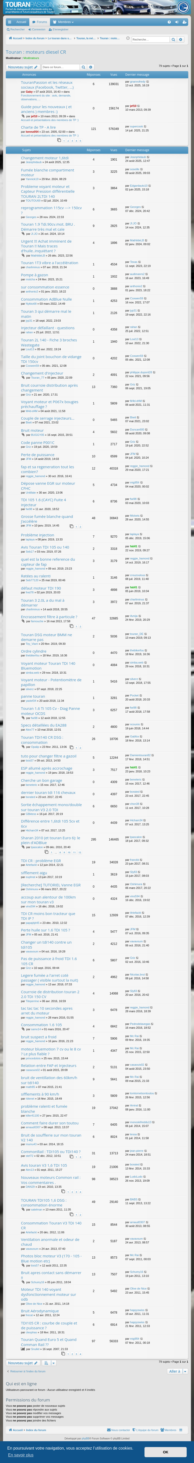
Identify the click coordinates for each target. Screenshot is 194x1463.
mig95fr (134, 482)
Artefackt (31, 864)
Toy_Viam (32, 643)
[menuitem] (151, 22)
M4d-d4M (31, 411)
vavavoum (32, 951)
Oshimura (32, 889)
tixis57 (30, 760)
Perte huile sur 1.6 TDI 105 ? (45, 929)
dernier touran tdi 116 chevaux (48, 792)
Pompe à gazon (34, 274)
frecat (29, 1315)
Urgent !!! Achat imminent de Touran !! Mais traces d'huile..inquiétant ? (46, 246)
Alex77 (30, 729)
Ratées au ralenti (36, 575)
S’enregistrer (60, 29)
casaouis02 (33, 1069)
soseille (134, 169)
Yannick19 (32, 179)
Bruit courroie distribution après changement (49, 388)
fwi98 (29, 509)
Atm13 (30, 1169)
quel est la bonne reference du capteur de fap (48, 562)
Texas (133, 261)
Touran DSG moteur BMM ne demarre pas (46, 637)
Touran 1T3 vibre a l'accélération (49, 262)
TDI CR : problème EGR (41, 860)
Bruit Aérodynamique (40, 1310)
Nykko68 (31, 303)
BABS (133, 1199)
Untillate (31, 492)
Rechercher (17, 29)
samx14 (36, 1029)
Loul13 (30, 349)
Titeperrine (32, 1001)
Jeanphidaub (34, 162)
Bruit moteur (32, 430)
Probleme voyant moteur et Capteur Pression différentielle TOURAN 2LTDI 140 (48, 191)
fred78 (30, 592)
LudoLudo (136, 1176)
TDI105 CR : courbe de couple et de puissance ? (49, 1325)
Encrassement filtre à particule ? (49, 616)
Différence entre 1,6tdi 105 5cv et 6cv (50, 823)
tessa (133, 1134)
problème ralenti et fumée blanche (44, 1109)
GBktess (31, 813)
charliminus (33, 267)
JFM (28, 458)
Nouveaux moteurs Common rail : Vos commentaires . (51, 1180)
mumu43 (31, 1144)
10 (69, 852)
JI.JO (34, 233)
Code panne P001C (37, 442)
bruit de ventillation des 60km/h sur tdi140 (49, 1080)
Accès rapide (10, 23)
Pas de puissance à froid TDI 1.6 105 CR (49, 961)
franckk (134, 859)
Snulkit (35, 1349)
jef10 (34, 116)
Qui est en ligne (21, 1384)
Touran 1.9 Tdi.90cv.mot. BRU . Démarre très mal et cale (48, 226)
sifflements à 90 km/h (40, 1094)
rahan (29, 332)
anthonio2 (32, 291)
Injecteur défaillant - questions (48, 327)
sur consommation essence (45, 286)
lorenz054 (32, 131)
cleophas (31, 1332)
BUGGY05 (37, 434)
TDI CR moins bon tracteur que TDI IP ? (48, 916)
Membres (64, 22)
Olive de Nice (34, 1303)
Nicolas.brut (137, 974)
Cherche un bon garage (41, 780)
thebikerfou (32, 655)
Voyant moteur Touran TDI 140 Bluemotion (48, 666)
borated (30, 796)
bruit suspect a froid (38, 1036)
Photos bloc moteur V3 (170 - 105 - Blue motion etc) (51, 1258)
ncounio (135, 724)
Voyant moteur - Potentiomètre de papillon (51, 682)
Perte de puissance (37, 454)
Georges (31, 217)
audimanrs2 (137, 274)
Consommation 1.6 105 (41, 1024)
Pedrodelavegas (140, 1023)
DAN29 (30, 1186)
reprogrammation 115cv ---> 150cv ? (51, 210)
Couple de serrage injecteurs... (48, 418)
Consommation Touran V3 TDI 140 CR (51, 1225)
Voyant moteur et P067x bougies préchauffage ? (49, 404)
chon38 (134, 803)
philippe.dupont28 (141, 372)
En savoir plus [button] (21, 1455)
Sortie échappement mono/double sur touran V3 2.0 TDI (51, 807)
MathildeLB (38, 255)
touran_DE (136, 633)
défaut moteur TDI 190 (41, 588)
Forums (42, 22)
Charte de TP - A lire (38, 127)
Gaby (29, 91)
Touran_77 (37, 377)
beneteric (31, 784)
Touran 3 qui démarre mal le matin (46, 314)
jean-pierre (136, 1150)
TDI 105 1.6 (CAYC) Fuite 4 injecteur (43, 502)
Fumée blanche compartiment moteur (47, 172)
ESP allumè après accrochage (46, 768)
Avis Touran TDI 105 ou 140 (45, 547)
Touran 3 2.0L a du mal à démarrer (42, 603)
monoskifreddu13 (140, 1122)
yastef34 (31, 700)
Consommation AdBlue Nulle (46, 299)
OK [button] (165, 1452)
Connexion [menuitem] (178, 23)
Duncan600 (137, 429)
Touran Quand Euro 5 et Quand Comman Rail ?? (49, 1342)
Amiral (134, 1105)
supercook (136, 126)
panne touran (33, 696)
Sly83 (133, 871)
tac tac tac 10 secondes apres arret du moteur (46, 1011)
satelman (36, 1209)
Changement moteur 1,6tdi (45, 157)
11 (74, 852)
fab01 (133, 546)
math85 (30, 1086)
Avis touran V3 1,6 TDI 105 (44, 1165)
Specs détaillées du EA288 (43, 725)
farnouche (37, 621)
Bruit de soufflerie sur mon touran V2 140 (51, 1137)
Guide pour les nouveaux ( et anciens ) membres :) (46, 109)
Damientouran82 (140, 755)
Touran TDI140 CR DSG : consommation (42, 740)
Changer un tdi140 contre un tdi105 (46, 944)
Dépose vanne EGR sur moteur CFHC (48, 486)
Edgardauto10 (139, 185)
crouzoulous (137, 575)
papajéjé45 (32, 922)
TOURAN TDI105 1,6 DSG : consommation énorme (44, 1202)
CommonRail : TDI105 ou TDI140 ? (51, 1151)
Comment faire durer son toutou (50, 1122)
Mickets (134, 515)
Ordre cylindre (33, 651)
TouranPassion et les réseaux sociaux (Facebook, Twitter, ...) (47, 85)
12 (80, 852)
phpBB (85, 1438)
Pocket (134, 695)
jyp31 (29, 320)
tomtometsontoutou (142, 1093)
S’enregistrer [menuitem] (185, 23)
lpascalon (37, 847)
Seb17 (30, 551)
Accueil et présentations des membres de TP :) (50, 120)
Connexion (38, 29)
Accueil (21, 22)
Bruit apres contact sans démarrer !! (51, 1275)
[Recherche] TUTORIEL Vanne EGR (51, 884)
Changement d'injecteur (42, 373)
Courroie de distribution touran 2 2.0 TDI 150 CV (50, 994)
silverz (30, 689)
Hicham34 (32, 830)
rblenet (30, 1098)
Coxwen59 (136, 298)
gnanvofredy (138, 81)
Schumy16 (37, 1282)
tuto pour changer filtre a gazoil (49, 755)
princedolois (33, 1058)
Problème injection (37, 534)
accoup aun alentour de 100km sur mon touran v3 (48, 899)
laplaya (30, 539)
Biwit (29, 422)
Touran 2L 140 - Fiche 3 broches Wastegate (49, 342)
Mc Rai (134, 1036)
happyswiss (137, 1310)
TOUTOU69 (33, 200)
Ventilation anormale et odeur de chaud (50, 1242)
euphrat (30, 877)
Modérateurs (31, 58)
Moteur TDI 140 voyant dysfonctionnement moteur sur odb (48, 1294)
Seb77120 (32, 580)
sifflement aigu (34, 872)
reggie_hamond (35, 476)
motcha (30, 279)
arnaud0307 (33, 1127)
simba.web (32, 672)
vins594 (30, 906)
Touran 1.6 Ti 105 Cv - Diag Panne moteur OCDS (50, 711)
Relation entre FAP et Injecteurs (48, 1065)
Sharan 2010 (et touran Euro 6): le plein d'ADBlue (50, 840)
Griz (28, 394)
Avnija (134, 615)
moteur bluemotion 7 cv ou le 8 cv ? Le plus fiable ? (51, 1051)
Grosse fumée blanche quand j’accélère (47, 519)
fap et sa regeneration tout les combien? (47, 469)
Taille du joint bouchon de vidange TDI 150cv (51, 359)
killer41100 (32, 1115)
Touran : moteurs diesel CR (36, 52)
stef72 (29, 1155)
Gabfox (134, 736)
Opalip (35, 746)
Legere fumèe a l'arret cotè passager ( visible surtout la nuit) (49, 978)
